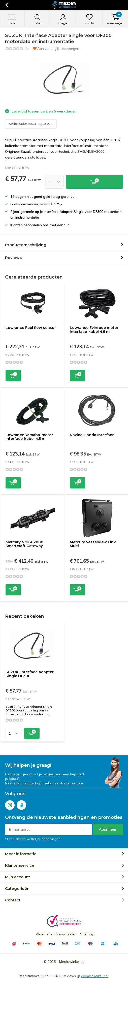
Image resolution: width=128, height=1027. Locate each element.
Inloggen (63, 19)
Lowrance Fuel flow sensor (31, 327)
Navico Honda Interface (92, 435)
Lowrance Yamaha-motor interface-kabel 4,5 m (29, 437)
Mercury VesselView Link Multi (93, 544)
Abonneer (108, 829)
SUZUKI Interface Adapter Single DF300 (30, 674)
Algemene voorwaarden (56, 934)
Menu (12, 19)
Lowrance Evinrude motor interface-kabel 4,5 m (94, 329)
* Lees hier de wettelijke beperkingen (32, 839)
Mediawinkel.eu (71, 961)
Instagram (10, 804)
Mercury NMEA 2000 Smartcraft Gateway (24, 544)
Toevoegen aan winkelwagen (13, 375)
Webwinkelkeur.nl (94, 976)
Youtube (21, 804)
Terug (6, 5)
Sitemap (87, 934)
